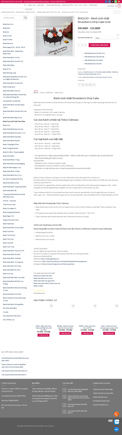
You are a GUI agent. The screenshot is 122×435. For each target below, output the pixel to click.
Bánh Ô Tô (7, 69)
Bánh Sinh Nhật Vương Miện (13, 304)
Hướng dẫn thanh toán (101, 401)
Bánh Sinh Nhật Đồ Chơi (11, 270)
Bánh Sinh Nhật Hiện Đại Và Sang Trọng (15, 289)
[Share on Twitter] (83, 84)
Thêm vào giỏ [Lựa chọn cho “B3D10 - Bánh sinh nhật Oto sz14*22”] (87, 333)
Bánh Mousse (8, 43)
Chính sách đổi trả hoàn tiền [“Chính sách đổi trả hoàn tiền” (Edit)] (103, 393)
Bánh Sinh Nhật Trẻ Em (11, 57)
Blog (85, 5)
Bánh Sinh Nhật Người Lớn (48, 12)
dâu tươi (93, 77)
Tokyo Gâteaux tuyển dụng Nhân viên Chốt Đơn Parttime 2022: (13, 365)
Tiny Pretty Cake (9, 204)
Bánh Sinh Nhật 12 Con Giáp (13, 227)
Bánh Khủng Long (9, 73)
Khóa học (28, 9)
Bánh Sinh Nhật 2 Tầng (11, 160)
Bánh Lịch (6, 125)
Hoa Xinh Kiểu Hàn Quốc (12, 316)
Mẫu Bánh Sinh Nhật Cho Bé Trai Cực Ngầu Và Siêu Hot (15, 78)
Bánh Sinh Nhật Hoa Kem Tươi (14, 133)
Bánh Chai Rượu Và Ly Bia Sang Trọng (14, 299)
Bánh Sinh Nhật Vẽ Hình (11, 254)
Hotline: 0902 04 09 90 (57, 1)
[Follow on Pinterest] (118, 1)
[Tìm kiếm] (25, 5)
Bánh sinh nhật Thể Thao (12, 266)
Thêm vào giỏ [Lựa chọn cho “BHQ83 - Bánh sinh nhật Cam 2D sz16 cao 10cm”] (65, 333)
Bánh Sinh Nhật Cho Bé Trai (13, 61)
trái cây (109, 77)
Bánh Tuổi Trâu (8, 247)
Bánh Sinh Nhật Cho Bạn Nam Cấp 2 (13, 106)
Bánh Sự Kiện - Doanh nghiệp (13, 152)
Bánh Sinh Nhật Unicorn (11, 91)
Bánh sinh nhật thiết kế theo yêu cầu (47, 283)
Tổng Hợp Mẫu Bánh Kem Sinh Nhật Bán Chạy (14, 195)
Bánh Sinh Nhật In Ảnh (11, 183)
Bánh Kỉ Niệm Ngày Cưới (12, 167)
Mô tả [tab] (36, 92)
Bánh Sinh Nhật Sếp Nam (12, 137)
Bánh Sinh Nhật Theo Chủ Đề (13, 251)
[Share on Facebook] (79, 84)
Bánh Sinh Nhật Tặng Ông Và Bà (14, 187)
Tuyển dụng (93, 5)
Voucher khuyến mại (100, 405)
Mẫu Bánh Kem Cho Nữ (93, 64)
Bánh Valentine (8, 224)
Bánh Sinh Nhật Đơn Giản (12, 294)
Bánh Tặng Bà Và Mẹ (10, 148)
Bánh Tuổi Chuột (9, 235)
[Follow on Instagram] (109, 1)
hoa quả (104, 77)
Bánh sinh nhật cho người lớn (44, 281)
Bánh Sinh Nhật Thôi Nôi (12, 258)
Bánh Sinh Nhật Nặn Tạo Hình (13, 277)
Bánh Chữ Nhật (8, 156)
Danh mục (41, 5)
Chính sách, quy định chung (103, 389)
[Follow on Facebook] (106, 1)
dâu (84, 77)
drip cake (99, 77)
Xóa (118, 34)
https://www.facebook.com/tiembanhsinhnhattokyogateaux (64, 261)
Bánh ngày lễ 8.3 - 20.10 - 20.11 (14, 47)
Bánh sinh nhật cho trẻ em (43, 278)
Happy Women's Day (11, 220)
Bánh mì (6, 32)
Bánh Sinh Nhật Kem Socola (13, 129)
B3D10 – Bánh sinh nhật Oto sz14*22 (87, 327)
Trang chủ (31, 5)
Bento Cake (7, 36)
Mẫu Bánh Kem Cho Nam (94, 60)
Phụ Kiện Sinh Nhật (10, 308)
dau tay (88, 77)
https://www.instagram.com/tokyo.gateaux (58, 264)
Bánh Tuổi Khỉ (8, 243)
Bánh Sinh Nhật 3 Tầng (11, 171)
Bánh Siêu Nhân (8, 65)
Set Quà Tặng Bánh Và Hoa (13, 179)
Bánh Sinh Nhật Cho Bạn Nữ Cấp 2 (15, 112)
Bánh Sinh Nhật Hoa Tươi (12, 175)
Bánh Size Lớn (8, 24)
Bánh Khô (6, 28)
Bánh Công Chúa (9, 87)
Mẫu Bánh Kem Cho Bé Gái (94, 57)
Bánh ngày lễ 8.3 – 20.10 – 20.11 (72, 5)
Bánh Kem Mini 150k (54, 5)
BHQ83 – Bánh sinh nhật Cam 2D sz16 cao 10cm (65, 327)
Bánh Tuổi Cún (8, 239)
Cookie (5, 312)
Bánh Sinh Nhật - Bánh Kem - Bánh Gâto (18, 12)
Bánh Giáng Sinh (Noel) (11, 212)
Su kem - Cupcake (9, 201)
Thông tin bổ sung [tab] (46, 92)
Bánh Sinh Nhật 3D (10, 190)
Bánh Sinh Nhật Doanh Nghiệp (14, 163)
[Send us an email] (112, 1)
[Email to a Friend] (86, 84)
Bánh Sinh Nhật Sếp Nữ (11, 140)
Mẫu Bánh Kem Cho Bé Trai (95, 53)
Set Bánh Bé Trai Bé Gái (11, 101)
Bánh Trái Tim (8, 273)
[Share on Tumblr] (94, 84)
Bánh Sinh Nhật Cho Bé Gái (13, 83)
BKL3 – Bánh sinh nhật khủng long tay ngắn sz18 (109, 327)
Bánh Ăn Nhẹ (7, 39)
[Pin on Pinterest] (90, 84)
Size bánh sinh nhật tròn (85, 37)
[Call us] (115, 1)
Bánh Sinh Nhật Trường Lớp (13, 262)
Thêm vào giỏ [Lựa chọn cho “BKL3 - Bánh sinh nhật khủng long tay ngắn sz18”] (109, 333)
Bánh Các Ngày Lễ (9, 208)
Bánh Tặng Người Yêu (11, 144)
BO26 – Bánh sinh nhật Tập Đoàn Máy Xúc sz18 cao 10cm (44, 328)
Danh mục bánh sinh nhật (43, 276)
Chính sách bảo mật (100, 397)
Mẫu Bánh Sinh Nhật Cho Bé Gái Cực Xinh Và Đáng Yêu (14, 96)
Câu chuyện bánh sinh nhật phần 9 (13, 375)
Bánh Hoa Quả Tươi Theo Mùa (75, 12)
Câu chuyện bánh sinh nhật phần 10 (14, 371)
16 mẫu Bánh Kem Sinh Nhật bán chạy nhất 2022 (15, 359)
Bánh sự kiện (38, 286)
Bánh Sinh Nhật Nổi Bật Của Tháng (13, 282)
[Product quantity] (82, 45)
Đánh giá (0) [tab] (59, 92)
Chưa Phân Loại (8, 320)
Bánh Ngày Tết (8, 216)
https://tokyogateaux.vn (50, 259)
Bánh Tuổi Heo (8, 231)
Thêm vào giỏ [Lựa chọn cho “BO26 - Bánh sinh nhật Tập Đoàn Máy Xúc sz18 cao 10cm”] (43, 335)
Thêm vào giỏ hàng (99, 45)
